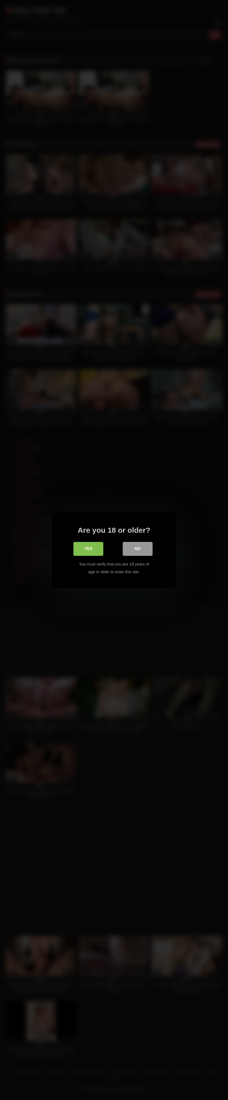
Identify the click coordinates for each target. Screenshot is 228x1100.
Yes (88, 549)
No (138, 549)
